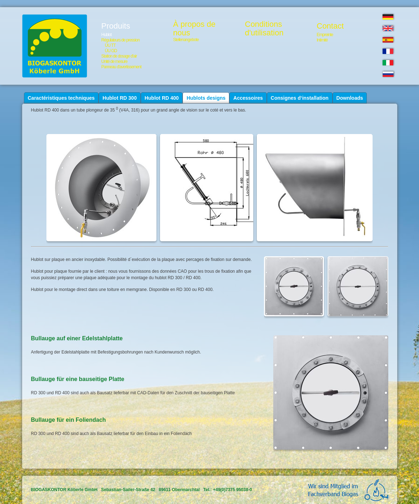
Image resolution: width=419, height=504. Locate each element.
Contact (330, 25)
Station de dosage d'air (119, 56)
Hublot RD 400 (162, 98)
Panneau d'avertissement (121, 66)
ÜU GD (111, 50)
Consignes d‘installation (300, 98)
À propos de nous (194, 28)
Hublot (106, 34)
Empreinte (325, 34)
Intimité (322, 40)
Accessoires (248, 98)
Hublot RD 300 (120, 98)
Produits (115, 25)
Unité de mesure (114, 61)
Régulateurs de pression (120, 40)
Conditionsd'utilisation (264, 28)
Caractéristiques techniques (61, 98)
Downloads (349, 98)
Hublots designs (205, 98)
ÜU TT (110, 45)
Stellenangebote (186, 39)
